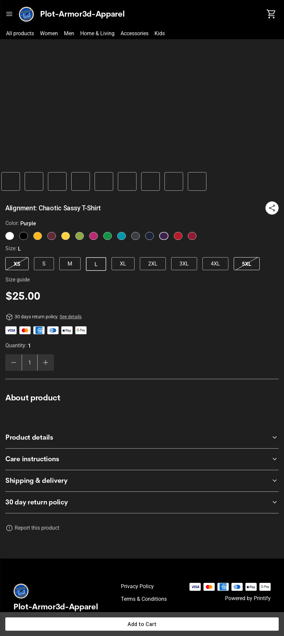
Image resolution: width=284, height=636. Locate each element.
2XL (152, 264)
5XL (246, 264)
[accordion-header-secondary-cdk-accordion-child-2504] (142, 480)
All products (20, 33)
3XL (184, 264)
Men (69, 33)
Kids (159, 33)
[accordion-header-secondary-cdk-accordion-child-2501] (142, 502)
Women (49, 33)
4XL (215, 264)
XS (17, 264)
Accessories (134, 33)
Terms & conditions (144, 599)
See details (71, 316)
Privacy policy (137, 586)
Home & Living (97, 33)
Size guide (17, 279)
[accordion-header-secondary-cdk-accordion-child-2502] (142, 437)
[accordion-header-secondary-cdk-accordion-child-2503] (142, 459)
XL (123, 264)
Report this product (37, 528)
